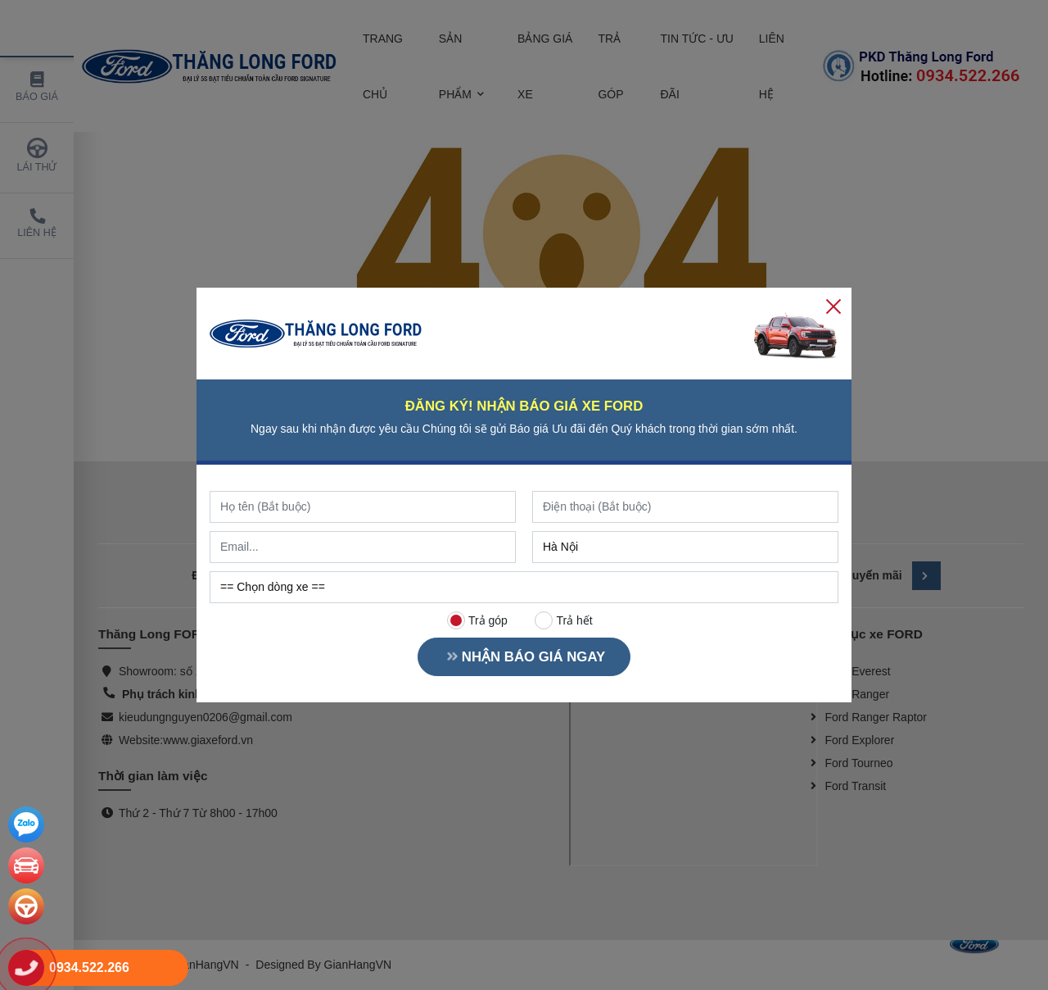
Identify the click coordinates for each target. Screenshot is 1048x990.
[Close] (833, 306)
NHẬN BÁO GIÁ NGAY (524, 657)
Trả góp (477, 620)
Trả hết (564, 620)
